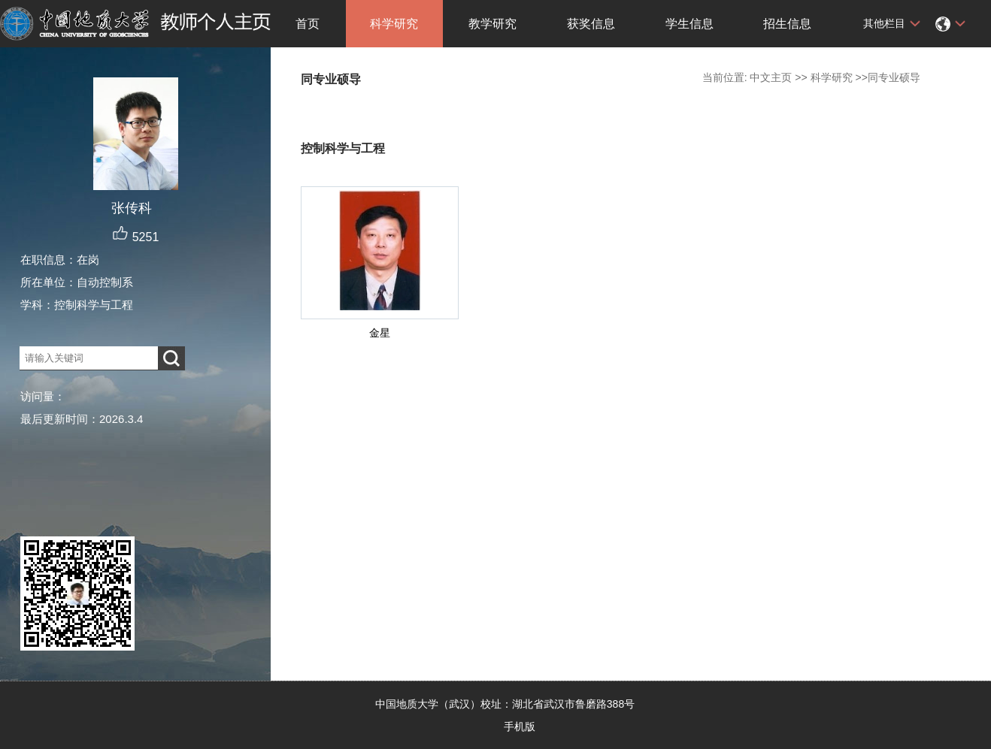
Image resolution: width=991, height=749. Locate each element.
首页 (307, 23)
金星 (379, 333)
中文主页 (771, 77)
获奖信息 (591, 23)
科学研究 (394, 23)
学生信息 (689, 23)
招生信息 (787, 23)
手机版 (519, 726)
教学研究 (492, 23)
